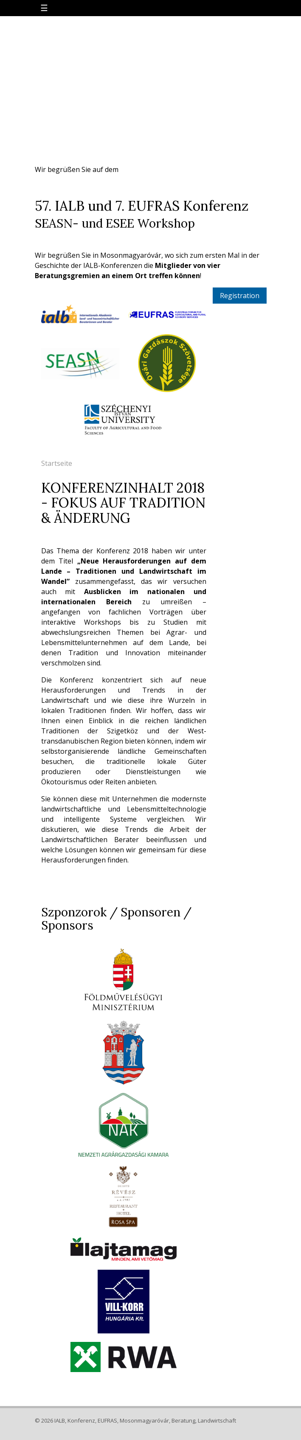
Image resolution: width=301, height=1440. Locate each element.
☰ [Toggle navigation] (44, 8)
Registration (239, 295)
